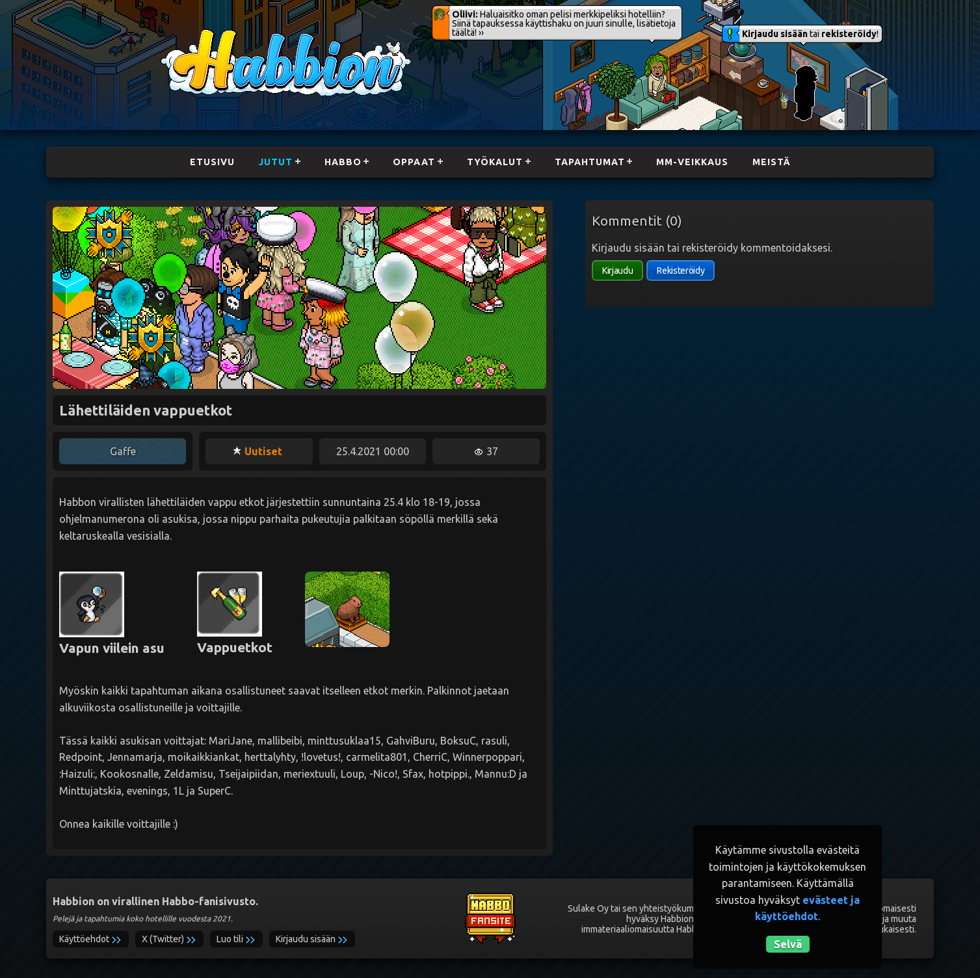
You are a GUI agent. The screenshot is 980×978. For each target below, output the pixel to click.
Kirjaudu (617, 270)
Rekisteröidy (680, 270)
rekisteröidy (849, 34)
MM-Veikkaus (696, 162)
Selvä (788, 944)
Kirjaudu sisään (775, 34)
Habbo (340, 162)
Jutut (272, 162)
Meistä (776, 162)
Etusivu (207, 162)
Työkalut (495, 162)
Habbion (186, 36)
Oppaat (413, 162)
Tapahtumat (592, 162)
